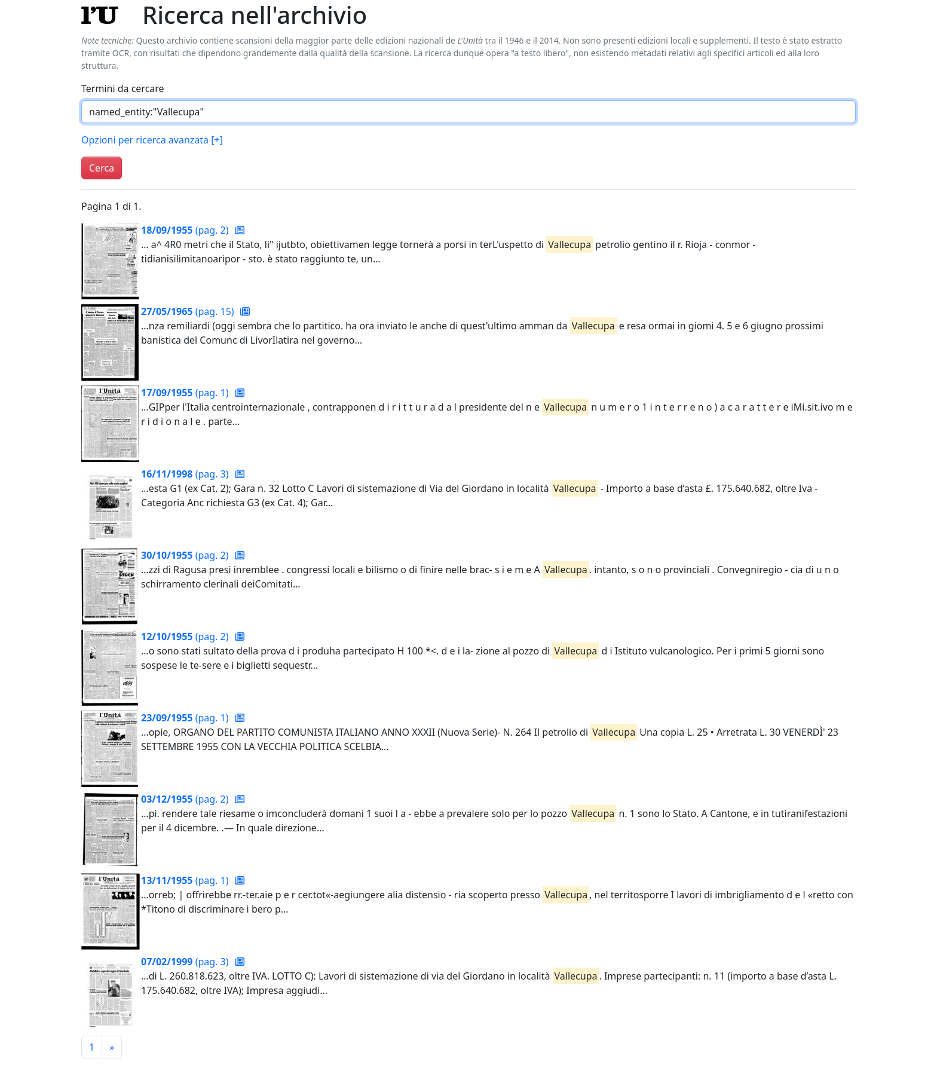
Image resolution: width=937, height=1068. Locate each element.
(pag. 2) (186, 230)
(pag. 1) (186, 392)
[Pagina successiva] (112, 1047)
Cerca (101, 168)
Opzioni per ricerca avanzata (152, 139)
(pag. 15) (189, 311)
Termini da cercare (122, 88)
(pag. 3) (186, 474)
